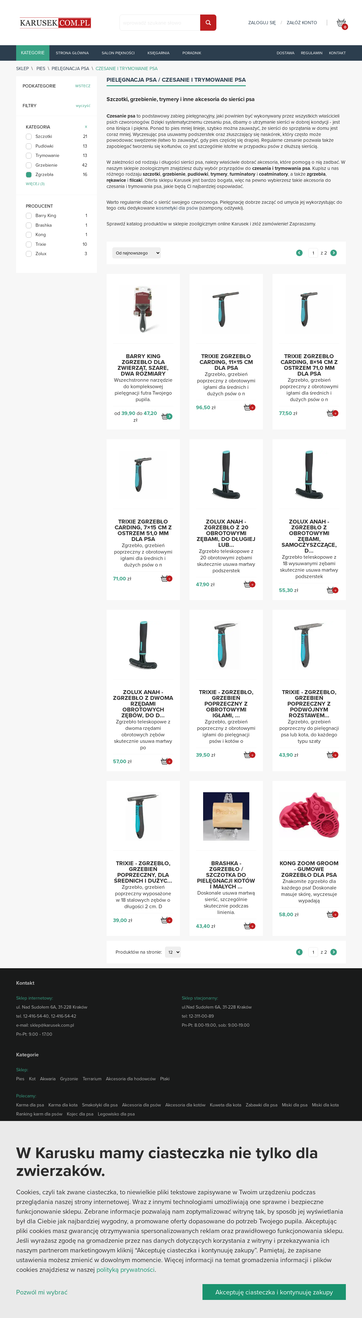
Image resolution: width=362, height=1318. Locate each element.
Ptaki (165, 1078)
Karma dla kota (63, 1105)
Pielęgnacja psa (70, 68)
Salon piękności (118, 53)
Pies (40, 68)
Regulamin (312, 53)
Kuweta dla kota (225, 1105)
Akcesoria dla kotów (185, 1105)
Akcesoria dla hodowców (131, 1078)
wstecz (82, 86)
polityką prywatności (126, 1269)
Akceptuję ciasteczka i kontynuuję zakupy (274, 1292)
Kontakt (337, 53)
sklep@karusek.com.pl (52, 1025)
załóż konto (302, 22)
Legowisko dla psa (116, 1114)
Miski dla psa (294, 1105)
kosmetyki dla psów (177, 207)
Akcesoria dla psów (141, 1105)
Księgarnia (159, 53)
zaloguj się (262, 22)
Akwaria (48, 1078)
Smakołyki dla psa (100, 1105)
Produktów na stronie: (139, 952)
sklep (22, 68)
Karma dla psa (30, 1105)
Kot (32, 1078)
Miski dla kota (325, 1105)
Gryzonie (69, 1078)
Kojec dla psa (80, 1114)
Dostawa (286, 53)
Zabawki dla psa (261, 1105)
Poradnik (191, 53)
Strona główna (72, 53)
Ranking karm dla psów (39, 1114)
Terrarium (92, 1078)
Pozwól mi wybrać (41, 1292)
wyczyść (83, 105)
